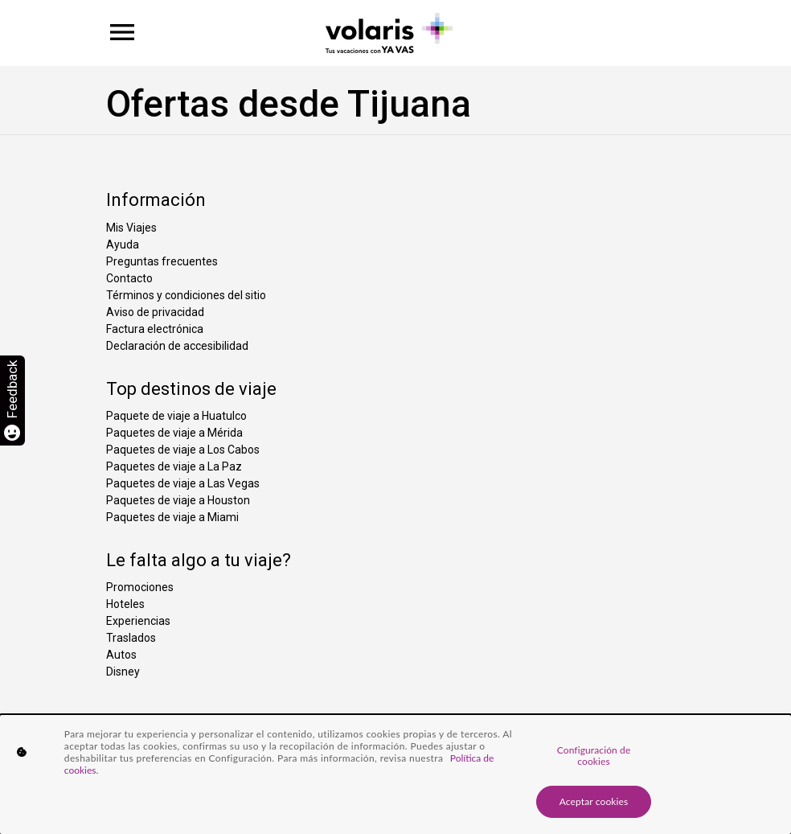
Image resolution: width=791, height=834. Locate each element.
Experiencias (138, 620)
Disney (123, 671)
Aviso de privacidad (155, 312)
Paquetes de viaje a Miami (172, 517)
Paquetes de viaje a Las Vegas (183, 483)
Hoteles (125, 604)
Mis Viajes (131, 227)
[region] (395, 774)
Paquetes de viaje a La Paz (174, 466)
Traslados (131, 637)
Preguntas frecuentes (162, 261)
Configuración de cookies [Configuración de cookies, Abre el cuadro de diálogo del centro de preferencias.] (594, 755)
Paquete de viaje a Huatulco (176, 415)
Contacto (129, 278)
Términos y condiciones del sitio (186, 295)
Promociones (140, 587)
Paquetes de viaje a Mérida (174, 432)
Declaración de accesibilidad (177, 345)
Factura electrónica (154, 329)
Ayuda (122, 244)
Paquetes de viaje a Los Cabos (183, 449)
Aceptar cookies (594, 801)
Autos (121, 654)
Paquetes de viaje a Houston (178, 500)
